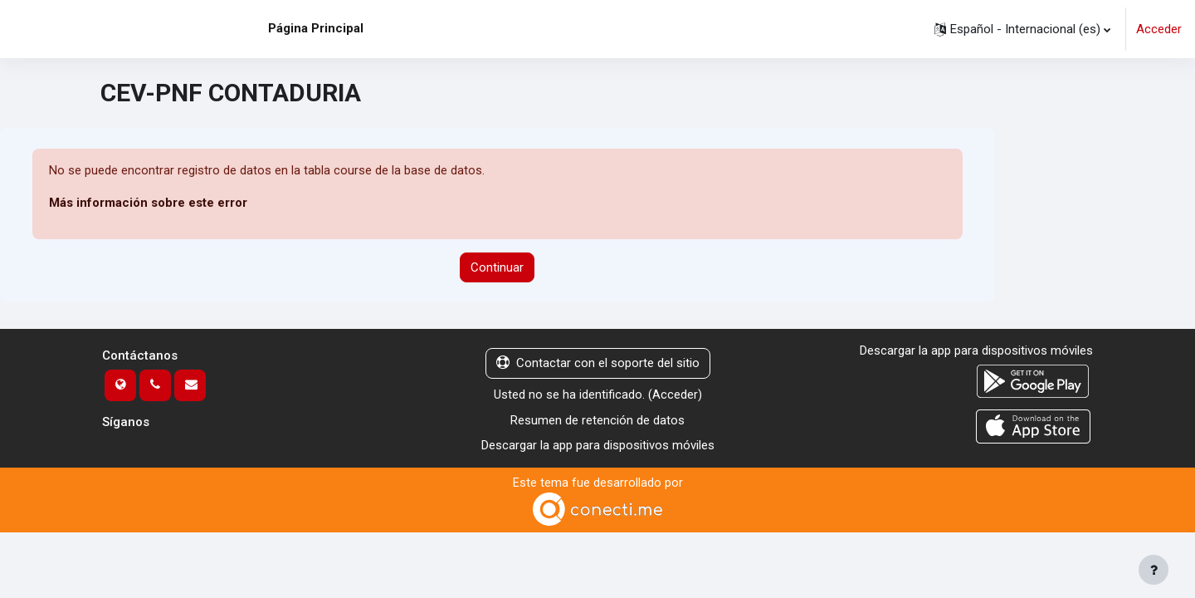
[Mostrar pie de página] (1153, 570)
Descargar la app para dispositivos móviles (598, 445)
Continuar (497, 267)
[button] (1022, 29)
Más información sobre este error (148, 203)
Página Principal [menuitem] (315, 28)
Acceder (1159, 29)
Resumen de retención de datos (597, 420)
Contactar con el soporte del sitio (598, 363)
